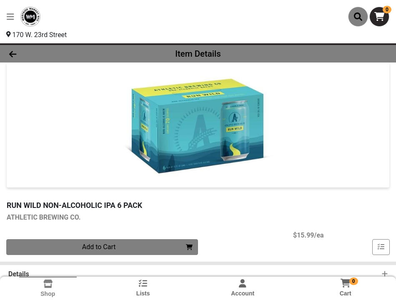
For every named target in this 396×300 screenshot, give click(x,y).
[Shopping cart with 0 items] (379, 17)
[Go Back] (55, 53)
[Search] (358, 16)
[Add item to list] (381, 247)
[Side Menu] (10, 17)
